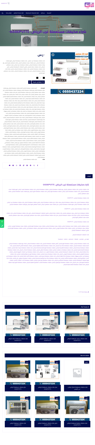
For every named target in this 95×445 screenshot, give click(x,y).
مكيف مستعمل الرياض (24, 127)
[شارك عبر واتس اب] (15, 166)
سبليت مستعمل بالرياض (36, 95)
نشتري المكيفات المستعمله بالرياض (18, 156)
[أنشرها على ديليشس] (23, 166)
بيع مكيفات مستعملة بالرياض (27, 91)
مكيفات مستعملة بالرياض (31, 141)
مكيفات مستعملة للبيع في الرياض (27, 152)
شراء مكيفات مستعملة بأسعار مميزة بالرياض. (35, 99)
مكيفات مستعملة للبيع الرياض (12, 146)
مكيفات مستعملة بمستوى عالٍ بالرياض (22, 143)
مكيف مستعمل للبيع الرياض (13, 127)
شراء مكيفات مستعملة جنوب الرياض (31, 108)
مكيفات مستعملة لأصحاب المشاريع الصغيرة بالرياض (30, 146)
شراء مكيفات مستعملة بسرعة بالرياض (23, 106)
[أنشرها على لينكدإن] (19, 166)
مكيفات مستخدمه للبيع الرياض (27, 133)
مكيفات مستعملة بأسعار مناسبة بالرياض (21, 135)
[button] (52, 54)
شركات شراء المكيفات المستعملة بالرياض (16, 118)
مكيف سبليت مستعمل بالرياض (9, 125)
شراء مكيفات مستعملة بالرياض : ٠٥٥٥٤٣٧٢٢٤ (78, 200)
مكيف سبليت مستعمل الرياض (23, 125)
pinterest (71, 243)
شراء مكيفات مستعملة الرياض (30, 97)
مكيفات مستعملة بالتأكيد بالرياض (34, 139)
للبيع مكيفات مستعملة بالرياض (27, 122)
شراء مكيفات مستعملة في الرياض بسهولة (13, 112)
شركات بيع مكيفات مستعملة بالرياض (33, 118)
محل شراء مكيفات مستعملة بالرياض (12, 122)
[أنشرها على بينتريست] (31, 166)
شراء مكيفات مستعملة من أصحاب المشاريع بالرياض (25, 115)
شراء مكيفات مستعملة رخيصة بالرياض (14, 108)
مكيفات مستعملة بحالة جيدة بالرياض (18, 141)
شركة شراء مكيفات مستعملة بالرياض (19, 120)
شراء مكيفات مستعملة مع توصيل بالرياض (36, 114)
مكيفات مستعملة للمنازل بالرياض (22, 154)
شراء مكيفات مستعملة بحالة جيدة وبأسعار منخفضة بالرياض (23, 104)
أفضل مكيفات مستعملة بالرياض (15, 89)
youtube (81, 243)
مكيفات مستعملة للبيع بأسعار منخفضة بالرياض (35, 148)
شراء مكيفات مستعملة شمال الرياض (23, 110)
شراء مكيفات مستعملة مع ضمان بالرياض (17, 114)
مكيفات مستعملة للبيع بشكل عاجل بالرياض (24, 150)
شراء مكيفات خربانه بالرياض (15, 95)
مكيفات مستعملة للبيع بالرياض (17, 148)
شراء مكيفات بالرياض (26, 95)
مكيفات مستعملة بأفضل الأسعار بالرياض (26, 137)
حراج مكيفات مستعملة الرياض (24, 93)
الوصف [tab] (89, 177)
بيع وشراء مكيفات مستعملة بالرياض (13, 91)
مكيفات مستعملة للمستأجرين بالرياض (12, 152)
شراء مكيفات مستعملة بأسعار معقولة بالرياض (13, 97)
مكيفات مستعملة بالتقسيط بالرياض (18, 139)
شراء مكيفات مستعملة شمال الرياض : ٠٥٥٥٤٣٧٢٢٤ (76, 211)
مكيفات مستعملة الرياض (14, 133)
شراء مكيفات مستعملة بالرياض (18, 99)
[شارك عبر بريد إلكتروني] (7, 166)
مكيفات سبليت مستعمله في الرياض (19, 131)
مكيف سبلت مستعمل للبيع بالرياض (37, 125)
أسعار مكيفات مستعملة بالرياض (30, 89)
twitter (66, 243)
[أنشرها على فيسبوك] (39, 166)
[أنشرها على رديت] (27, 166)
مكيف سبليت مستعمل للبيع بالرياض (37, 127)
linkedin (76, 243)
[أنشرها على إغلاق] (35, 166)
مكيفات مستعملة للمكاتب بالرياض (37, 154)
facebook (60, 243)
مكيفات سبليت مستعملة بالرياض (27, 129)
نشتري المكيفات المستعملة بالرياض (34, 156)
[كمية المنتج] (40, 78)
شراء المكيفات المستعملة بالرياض (81, 239)
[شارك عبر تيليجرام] (11, 166)
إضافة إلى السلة (37, 83)
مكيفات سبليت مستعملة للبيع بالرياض (12, 129)
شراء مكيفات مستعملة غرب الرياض (30, 112)
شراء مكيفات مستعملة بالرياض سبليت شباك (24, 102)
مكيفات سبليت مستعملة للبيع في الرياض (36, 131)
